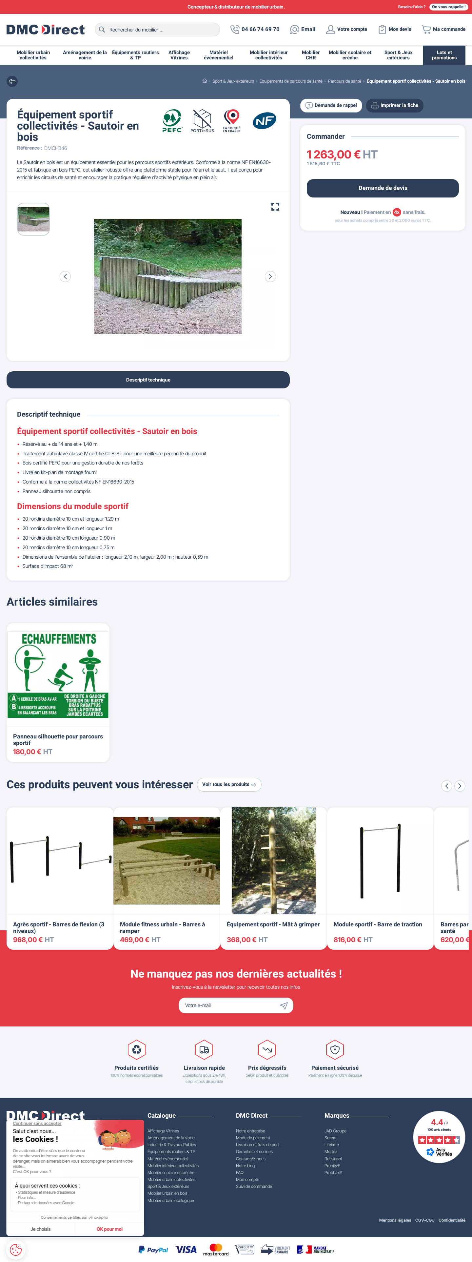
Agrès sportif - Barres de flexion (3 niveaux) (58, 928)
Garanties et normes (254, 1151)
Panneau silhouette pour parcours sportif (58, 740)
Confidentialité (452, 1220)
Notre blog (245, 1165)
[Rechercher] (157, 29)
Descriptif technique (148, 380)
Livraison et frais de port (257, 1144)
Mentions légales (395, 1220)
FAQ (240, 1172)
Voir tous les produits (229, 784)
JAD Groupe (335, 1130)
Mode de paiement (253, 1137)
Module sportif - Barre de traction (378, 924)
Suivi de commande (254, 1186)
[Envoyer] (285, 1005)
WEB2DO (117, 1220)
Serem (330, 1137)
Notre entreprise (250, 1130)
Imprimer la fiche (394, 105)
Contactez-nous (251, 1158)
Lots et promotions (444, 55)
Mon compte (247, 1179)
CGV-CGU (425, 1220)
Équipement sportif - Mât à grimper (273, 924)
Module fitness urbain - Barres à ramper (162, 928)
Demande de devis (383, 188)
